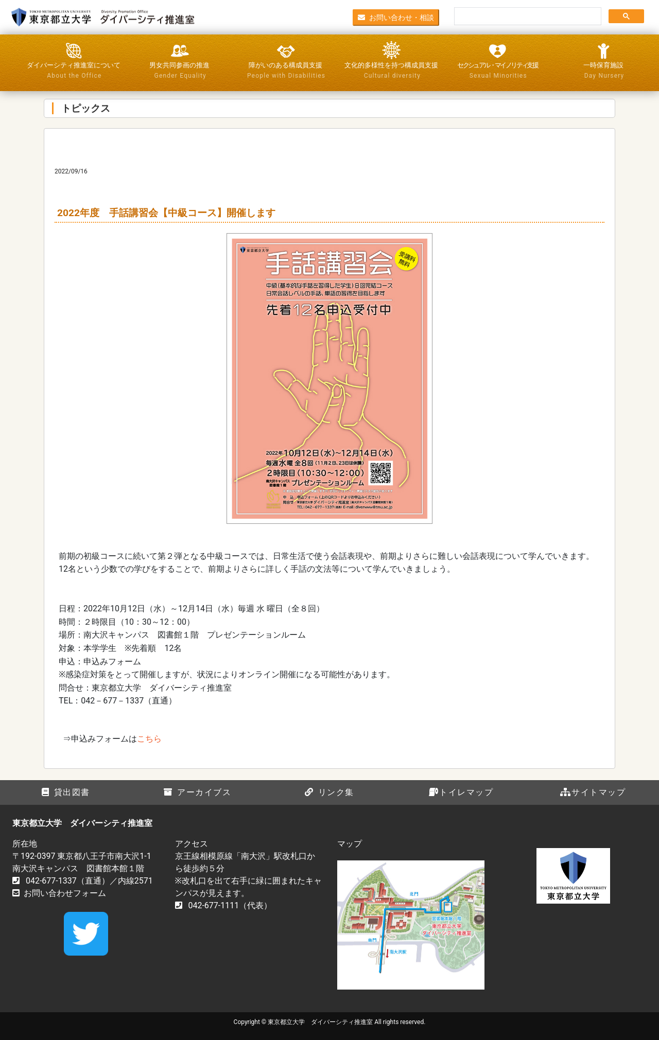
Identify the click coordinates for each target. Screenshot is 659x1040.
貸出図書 (66, 792)
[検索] (526, 16)
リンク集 (329, 792)
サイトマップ (593, 792)
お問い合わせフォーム (65, 893)
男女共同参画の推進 (180, 71)
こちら (149, 739)
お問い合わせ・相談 (396, 17)
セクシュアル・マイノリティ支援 (497, 71)
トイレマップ (461, 792)
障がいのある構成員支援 (286, 71)
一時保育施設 (603, 71)
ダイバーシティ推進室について (74, 71)
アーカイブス (197, 792)
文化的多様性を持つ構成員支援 (391, 71)
